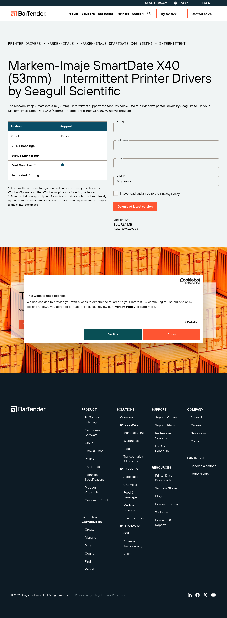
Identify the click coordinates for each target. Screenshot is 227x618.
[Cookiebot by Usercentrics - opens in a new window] (182, 281)
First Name (122, 122)
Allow (172, 334)
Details (192, 322)
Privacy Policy (125, 306)
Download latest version (135, 206)
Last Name (122, 139)
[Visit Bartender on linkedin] (189, 595)
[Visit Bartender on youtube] (213, 595)
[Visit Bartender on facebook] (197, 595)
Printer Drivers (24, 43)
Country (121, 175)
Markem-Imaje (60, 43)
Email (119, 157)
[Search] (149, 13)
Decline (112, 334)
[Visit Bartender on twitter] (205, 595)
